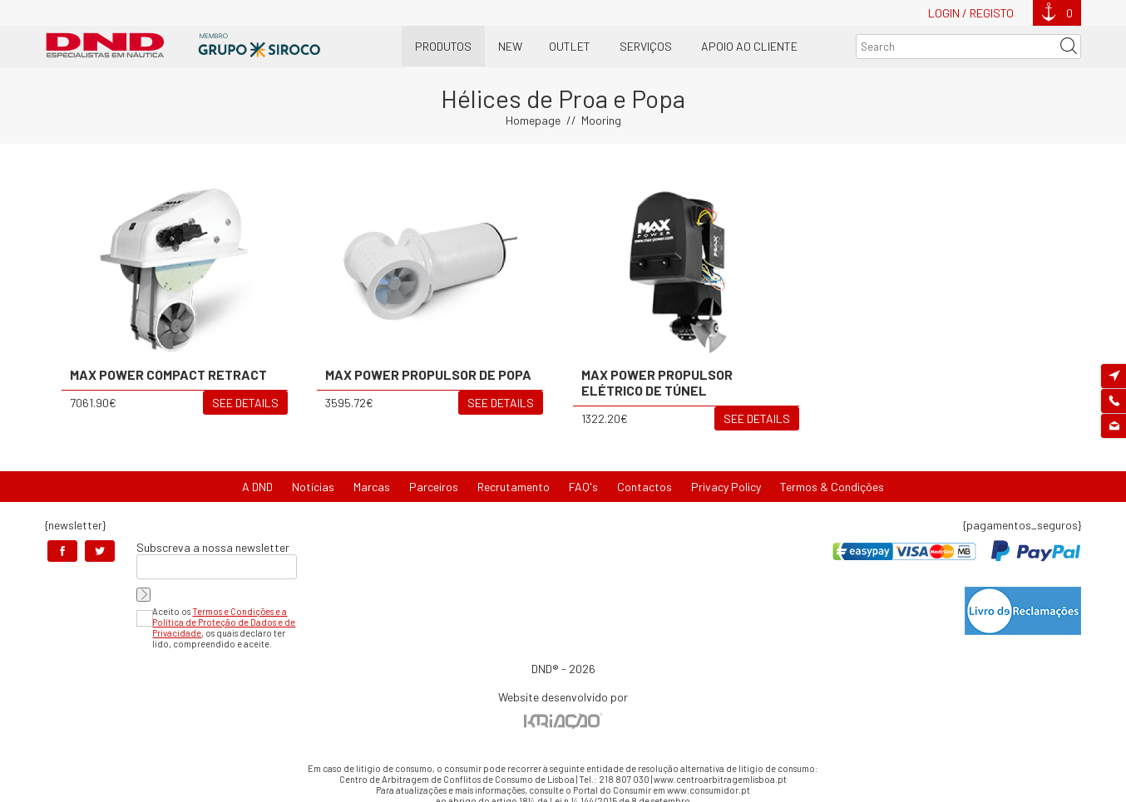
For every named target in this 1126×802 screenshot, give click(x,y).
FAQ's (583, 487)
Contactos (644, 487)
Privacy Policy (726, 487)
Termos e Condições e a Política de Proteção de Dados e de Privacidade (223, 622)
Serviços (646, 46)
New (510, 46)
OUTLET (569, 46)
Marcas (371, 487)
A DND (257, 487)
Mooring (601, 120)
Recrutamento (513, 487)
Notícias (313, 487)
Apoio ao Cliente (749, 46)
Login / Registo (971, 13)
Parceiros (433, 487)
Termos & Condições (832, 487)
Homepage (533, 120)
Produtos (443, 46)
